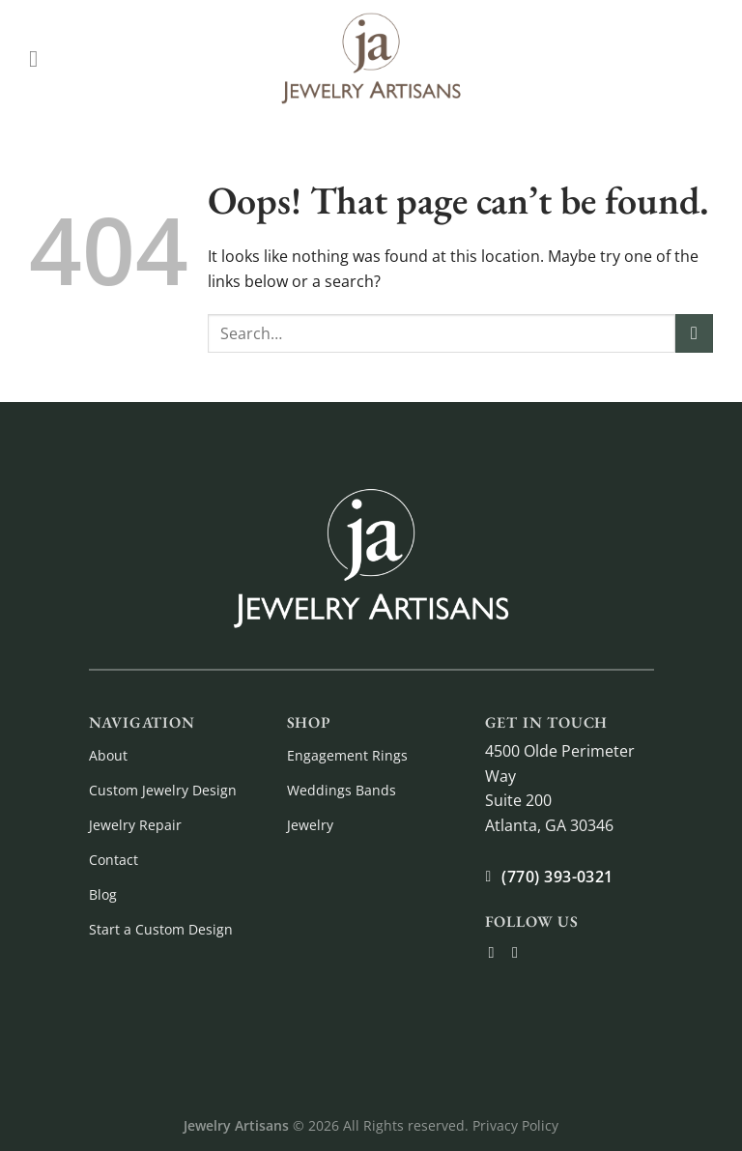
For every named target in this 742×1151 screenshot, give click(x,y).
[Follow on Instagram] (520, 952)
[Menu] (40, 58)
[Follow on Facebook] (496, 952)
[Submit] (694, 333)
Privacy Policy (515, 1125)
